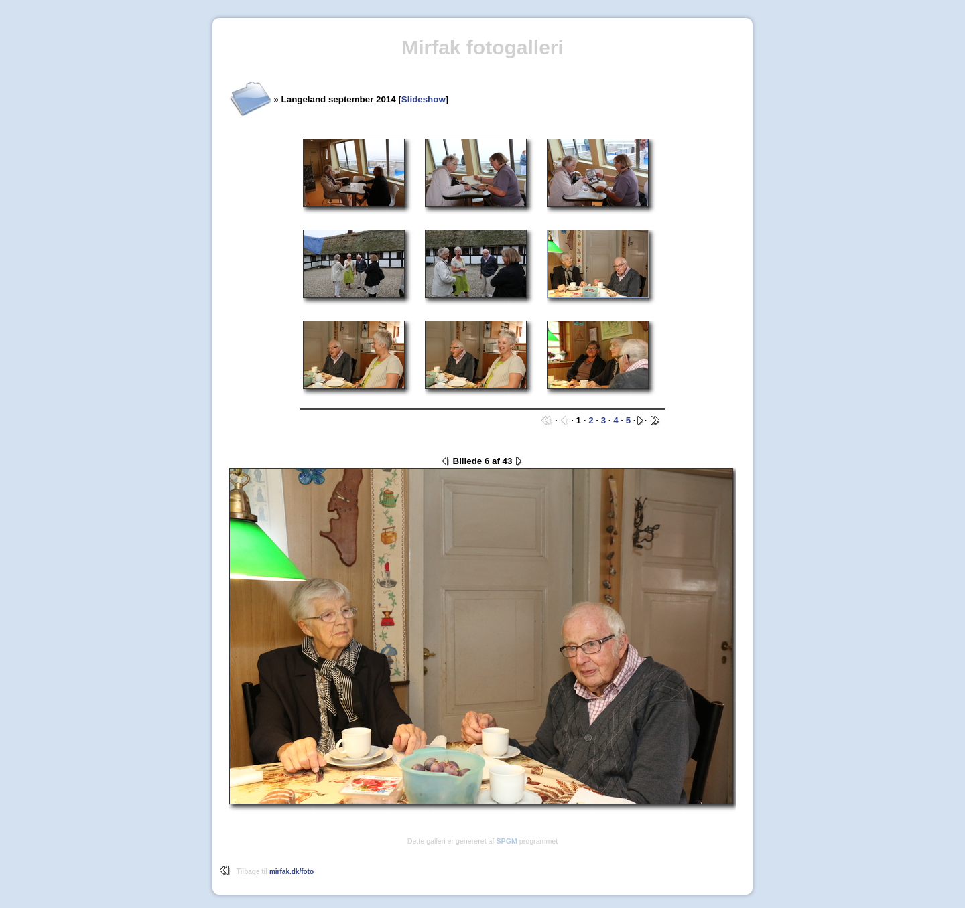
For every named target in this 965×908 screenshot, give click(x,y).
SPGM (506, 841)
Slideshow (423, 99)
